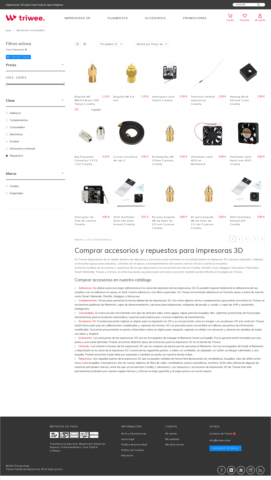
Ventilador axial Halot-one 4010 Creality (240, 160)
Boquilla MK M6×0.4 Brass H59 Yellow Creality (87, 100)
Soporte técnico (225, 448)
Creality (14, 186)
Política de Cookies (132, 450)
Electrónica (16, 134)
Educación (127, 455)
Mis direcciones (174, 444)
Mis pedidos (172, 439)
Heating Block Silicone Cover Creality (239, 100)
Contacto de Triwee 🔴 (222, 433)
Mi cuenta (171, 433)
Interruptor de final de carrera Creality (85, 220)
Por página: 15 (108, 44)
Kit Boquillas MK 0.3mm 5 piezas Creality (163, 160)
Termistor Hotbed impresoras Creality (203, 100)
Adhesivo (15, 113)
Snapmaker (16, 193)
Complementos (19, 120)
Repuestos (16, 155)
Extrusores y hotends (22, 148)
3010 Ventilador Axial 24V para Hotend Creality (124, 220)
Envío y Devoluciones (134, 433)
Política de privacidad (134, 444)
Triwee (10, 469)
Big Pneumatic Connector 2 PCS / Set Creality (86, 160)
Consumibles (17, 127)
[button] (62, 65)
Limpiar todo (18, 57)
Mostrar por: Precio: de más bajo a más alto (153, 44)
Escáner (14, 141)
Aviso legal (128, 439)
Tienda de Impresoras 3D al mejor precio (38, 469)
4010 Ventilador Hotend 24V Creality (240, 220)
